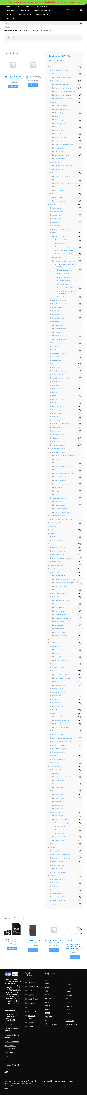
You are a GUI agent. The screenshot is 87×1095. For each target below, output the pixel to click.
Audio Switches (57, 218)
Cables (23, 10)
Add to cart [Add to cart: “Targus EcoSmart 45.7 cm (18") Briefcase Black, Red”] (33, 85)
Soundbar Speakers (58, 343)
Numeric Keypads (57, 734)
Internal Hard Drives (61, 614)
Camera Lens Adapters (62, 466)
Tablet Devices (56, 893)
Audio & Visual (23, 14)
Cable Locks (56, 851)
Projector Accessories (61, 328)
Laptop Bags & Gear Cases (58, 523)
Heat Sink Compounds (61, 586)
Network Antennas (60, 123)
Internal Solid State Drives (63, 618)
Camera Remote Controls (63, 477)
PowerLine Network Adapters (64, 144)
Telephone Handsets (65, 284)
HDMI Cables (56, 396)
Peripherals (41, 7)
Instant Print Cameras (62, 512)
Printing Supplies (57, 812)
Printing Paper (61, 833)
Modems (57, 116)
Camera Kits (58, 463)
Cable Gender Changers (59, 371)
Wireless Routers (60, 158)
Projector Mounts (60, 339)
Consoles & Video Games (57, 516)
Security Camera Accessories (61, 858)
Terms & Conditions (12, 1042)
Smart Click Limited (36, 1081)
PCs (17, 7)
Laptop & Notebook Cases (63, 88)
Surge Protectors (60, 180)
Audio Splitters (57, 215)
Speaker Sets (56, 346)
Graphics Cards (59, 611)
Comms (54, 233)
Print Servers (59, 148)
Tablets (8, 14)
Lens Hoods (58, 487)
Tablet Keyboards (57, 897)
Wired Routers (59, 151)
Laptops (8, 7)
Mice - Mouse (56, 710)
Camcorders (58, 501)
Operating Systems (61, 201)
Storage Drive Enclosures (60, 745)
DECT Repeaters (64, 273)
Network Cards (59, 629)
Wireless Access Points (62, 155)
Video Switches (56, 360)
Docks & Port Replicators (62, 84)
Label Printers (59, 801)
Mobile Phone (40, 14)
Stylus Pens (55, 886)
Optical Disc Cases (60, 660)
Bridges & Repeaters (61, 106)
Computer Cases (60, 576)
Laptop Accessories (58, 81)
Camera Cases (59, 459)
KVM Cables (55, 403)
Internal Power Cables (59, 399)
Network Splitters (60, 134)
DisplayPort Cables (58, 388)
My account (9, 1052)
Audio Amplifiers (57, 208)
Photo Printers (59, 808)
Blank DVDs (58, 657)
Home (8, 27)
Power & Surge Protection (60, 173)
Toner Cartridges (60, 840)
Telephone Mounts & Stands (68, 288)
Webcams (55, 756)
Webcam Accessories (58, 752)
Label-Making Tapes (63, 823)
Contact (7, 1061)
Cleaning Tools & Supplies (60, 70)
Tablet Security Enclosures (60, 872)
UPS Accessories (60, 187)
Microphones (56, 314)
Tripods (57, 494)
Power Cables (56, 413)
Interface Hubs (57, 696)
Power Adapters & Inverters (63, 98)
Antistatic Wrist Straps (62, 600)
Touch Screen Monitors (62, 727)
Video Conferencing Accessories (69, 297)
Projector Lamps (60, 336)
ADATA (47, 987)
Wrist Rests (55, 763)
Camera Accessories (58, 452)
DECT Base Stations (65, 270)
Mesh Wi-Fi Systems (61, 113)
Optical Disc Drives (60, 632)
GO (81, 23)
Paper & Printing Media (62, 819)
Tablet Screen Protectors (60, 900)
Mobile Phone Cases (58, 554)
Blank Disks (55, 646)
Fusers (57, 773)
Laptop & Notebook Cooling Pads (65, 91)
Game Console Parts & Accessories (63, 519)
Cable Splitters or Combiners (61, 378)
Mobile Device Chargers (59, 547)
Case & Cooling (57, 572)
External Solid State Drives (63, 678)
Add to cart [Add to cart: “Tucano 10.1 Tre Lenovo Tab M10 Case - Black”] (54, 950)
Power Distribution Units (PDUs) (65, 176)
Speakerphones (62, 243)
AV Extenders (56, 222)
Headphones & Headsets (59, 300)
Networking (56, 102)
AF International (51, 1024)
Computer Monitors (61, 717)
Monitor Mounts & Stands (62, 720)
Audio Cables (56, 367)
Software (55, 194)
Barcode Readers (60, 169)
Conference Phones (63, 240)
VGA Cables (55, 441)
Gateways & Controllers (62, 109)
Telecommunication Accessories (65, 261)
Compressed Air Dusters (62, 74)
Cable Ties (55, 385)
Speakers (55, 350)
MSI (67, 999)
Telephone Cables (64, 281)
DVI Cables (55, 392)
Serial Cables (56, 427)
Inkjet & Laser (59, 794)
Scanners (55, 844)
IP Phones (58, 257)
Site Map (6, 1088)
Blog (6, 1072)
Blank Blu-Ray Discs (61, 650)
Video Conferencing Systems (66, 254)
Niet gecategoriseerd (56, 565)
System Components (58, 597)
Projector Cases (59, 332)
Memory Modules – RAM (62, 621)
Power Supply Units (61, 636)
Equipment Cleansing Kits (63, 77)
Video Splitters (56, 357)
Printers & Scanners (40, 10)
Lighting (52, 533)
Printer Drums (59, 784)
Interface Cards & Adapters (60, 593)
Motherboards (59, 625)
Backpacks (55, 526)
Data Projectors (60, 325)
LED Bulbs (55, 537)
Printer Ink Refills (60, 837)
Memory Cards (59, 681)
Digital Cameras (60, 505)
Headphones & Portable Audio (61, 304)
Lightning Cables (57, 406)
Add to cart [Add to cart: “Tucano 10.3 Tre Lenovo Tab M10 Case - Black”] (33, 950)
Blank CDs (58, 653)
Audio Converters (57, 211)
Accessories (10, 10)
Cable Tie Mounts (57, 381)
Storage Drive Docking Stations (62, 741)
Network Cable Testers (62, 127)
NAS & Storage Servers (61, 120)
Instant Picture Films (61, 484)
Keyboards (55, 699)
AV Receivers (56, 226)
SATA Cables (56, 420)
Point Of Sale (56, 162)
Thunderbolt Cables (58, 434)
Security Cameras (57, 861)
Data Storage (56, 671)
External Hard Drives (61, 674)
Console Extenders (58, 667)
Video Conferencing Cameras (66, 250)
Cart (6, 1057)
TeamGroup (70, 1021)
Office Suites (58, 197)
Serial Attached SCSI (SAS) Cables (62, 424)
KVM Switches (56, 703)
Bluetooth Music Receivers (60, 229)
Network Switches (60, 137)
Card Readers (56, 664)
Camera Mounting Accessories (64, 473)
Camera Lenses (59, 470)
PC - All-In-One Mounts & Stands (62, 738)
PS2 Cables (55, 417)
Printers (54, 791)
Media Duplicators (57, 706)
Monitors (55, 713)
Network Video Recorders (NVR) (62, 854)
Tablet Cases (56, 890)
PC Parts (26, 7)
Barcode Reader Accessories (63, 166)
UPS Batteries (59, 190)
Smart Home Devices (58, 865)
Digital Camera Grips (61, 480)
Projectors (55, 321)
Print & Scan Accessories (59, 770)
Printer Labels (61, 830)
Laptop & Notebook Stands (63, 95)
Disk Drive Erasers (57, 689)
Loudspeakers (56, 307)
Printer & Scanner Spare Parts (64, 777)
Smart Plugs (58, 868)
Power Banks (56, 561)
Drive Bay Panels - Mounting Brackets (66, 583)
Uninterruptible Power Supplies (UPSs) (67, 183)
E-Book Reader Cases (58, 879)
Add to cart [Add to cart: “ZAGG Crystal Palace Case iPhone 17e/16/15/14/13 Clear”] (13, 86)
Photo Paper (61, 826)
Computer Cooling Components (65, 579)
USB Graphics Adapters (59, 749)
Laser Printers (59, 805)
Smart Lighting (57, 540)
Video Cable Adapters (58, 445)
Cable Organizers (57, 374)
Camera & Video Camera (57, 448)
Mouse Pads (55, 731)
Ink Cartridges (59, 816)
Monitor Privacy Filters (62, 724)
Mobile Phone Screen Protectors (62, 558)
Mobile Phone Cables (58, 551)
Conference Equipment (62, 236)
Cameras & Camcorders (59, 498)
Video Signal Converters (59, 353)
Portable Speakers (58, 318)
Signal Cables (56, 431)
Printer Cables (59, 780)
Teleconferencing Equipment (66, 247)
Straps (57, 491)
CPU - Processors (60, 607)
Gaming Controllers (58, 692)
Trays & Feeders (59, 787)
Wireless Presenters (58, 759)
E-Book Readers (57, 883)
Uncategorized (54, 904)
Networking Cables (58, 410)
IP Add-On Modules (65, 277)
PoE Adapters (59, 141)
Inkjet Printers (59, 798)
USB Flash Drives (60, 685)
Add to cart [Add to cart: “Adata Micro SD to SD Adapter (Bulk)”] (12, 948)
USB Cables (55, 438)
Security (8, 18)
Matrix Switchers (57, 311)
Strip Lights (58, 590)
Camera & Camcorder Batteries (64, 456)
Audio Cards (58, 604)
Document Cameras (61, 509)
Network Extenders (61, 130)
